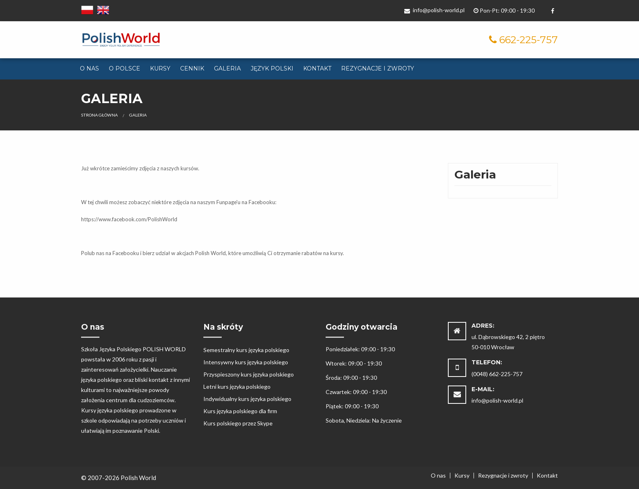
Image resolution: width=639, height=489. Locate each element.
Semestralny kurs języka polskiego (246, 349)
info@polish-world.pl (434, 10)
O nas (89, 68)
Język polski (272, 68)
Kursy (160, 68)
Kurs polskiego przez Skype (238, 423)
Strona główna (99, 114)
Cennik (192, 68)
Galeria (227, 68)
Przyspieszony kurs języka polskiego (248, 374)
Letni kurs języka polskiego (237, 386)
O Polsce (124, 68)
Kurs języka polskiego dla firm (240, 411)
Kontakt (317, 68)
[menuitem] (89, 68)
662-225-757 (528, 40)
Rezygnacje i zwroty (377, 68)
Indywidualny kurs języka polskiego (247, 398)
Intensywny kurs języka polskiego (245, 362)
